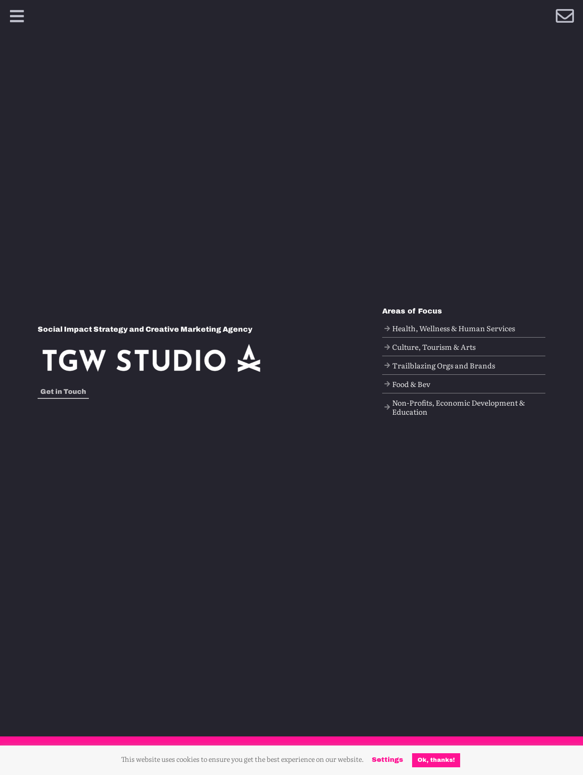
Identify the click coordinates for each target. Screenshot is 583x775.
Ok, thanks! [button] (436, 760)
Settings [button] (387, 759)
